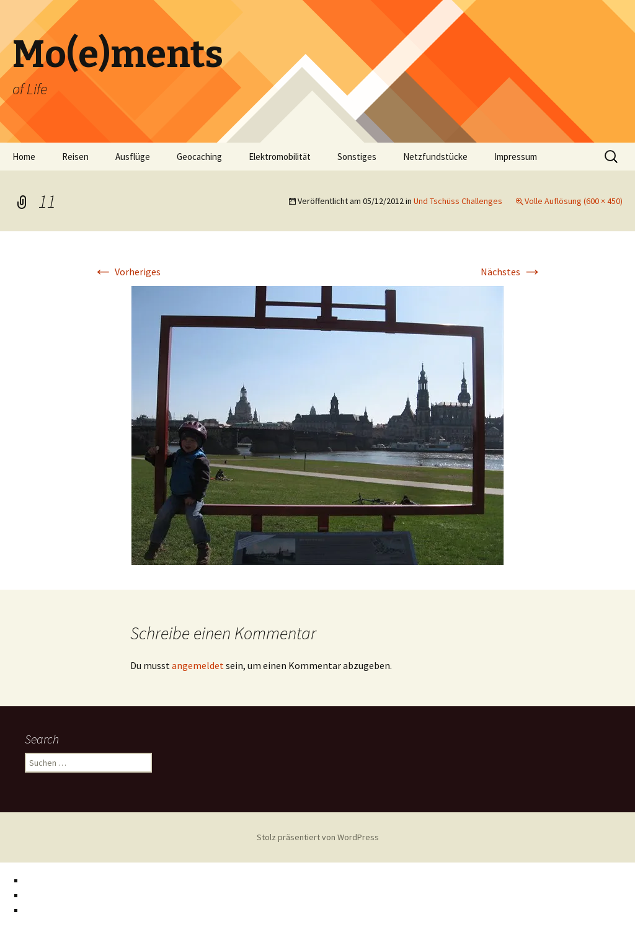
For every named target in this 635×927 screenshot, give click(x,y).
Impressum (515, 156)
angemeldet (198, 665)
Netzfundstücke (435, 156)
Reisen (75, 156)
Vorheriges (127, 271)
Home (23, 156)
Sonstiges (356, 156)
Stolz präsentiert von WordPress (318, 837)
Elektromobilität (280, 156)
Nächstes (511, 271)
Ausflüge (132, 156)
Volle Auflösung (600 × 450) (574, 200)
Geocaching (199, 156)
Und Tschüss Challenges (458, 200)
